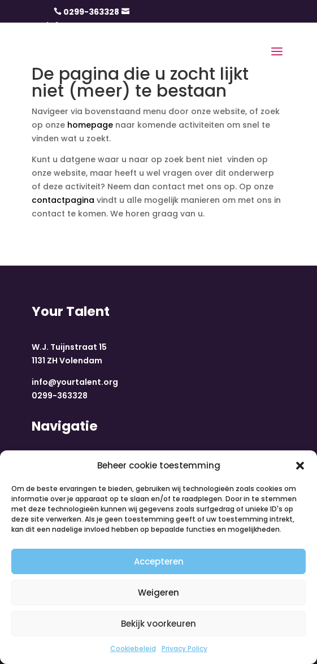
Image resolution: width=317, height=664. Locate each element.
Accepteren (159, 561)
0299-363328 (91, 12)
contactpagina (63, 200)
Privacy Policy (184, 648)
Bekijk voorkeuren (158, 624)
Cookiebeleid (133, 648)
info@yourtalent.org (75, 382)
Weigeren (158, 592)
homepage (90, 125)
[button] (300, 465)
